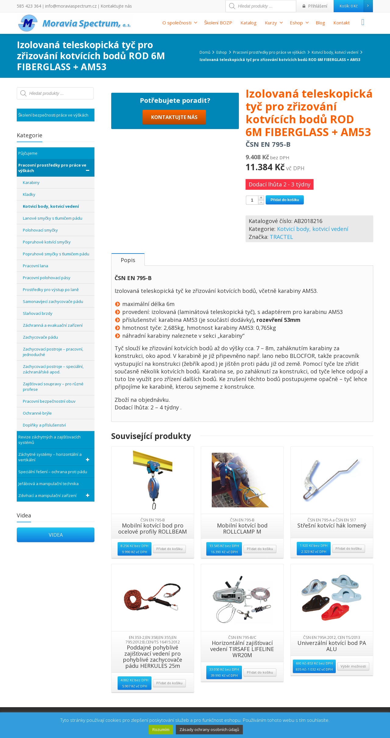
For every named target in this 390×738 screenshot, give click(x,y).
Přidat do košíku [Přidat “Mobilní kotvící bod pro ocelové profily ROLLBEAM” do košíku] (169, 563)
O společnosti (179, 23)
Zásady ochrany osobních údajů (209, 729)
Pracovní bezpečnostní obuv (49, 401)
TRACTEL (281, 236)
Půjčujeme (27, 153)
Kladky (29, 194)
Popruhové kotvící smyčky (47, 242)
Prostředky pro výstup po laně (51, 289)
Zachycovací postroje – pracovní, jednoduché (53, 351)
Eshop (299, 23)
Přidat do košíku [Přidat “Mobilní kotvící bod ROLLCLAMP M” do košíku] (260, 563)
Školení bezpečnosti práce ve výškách (53, 115)
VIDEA (56, 534)
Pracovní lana (35, 265)
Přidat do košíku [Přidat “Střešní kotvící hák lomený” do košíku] (348, 562)
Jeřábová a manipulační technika (48, 483)
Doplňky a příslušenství (44, 425)
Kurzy (274, 23)
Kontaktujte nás (104, 6)
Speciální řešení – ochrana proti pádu (52, 471)
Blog (320, 23)
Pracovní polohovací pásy (46, 277)
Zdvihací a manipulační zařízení (54, 495)
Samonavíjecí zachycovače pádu (53, 301)
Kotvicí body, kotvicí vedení (312, 228)
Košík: (356, 6)
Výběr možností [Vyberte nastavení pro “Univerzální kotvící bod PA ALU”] (353, 680)
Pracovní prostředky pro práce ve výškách (54, 167)
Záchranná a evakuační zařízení (53, 325)
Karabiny (31, 182)
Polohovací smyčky (40, 230)
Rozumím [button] (160, 729)
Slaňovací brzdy (37, 313)
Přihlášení (316, 6)
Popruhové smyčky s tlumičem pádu (56, 254)
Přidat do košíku (285, 200)
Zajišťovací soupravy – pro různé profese (53, 386)
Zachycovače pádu (40, 337)
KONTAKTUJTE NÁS (174, 239)
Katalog (248, 23)
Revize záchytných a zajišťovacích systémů (49, 439)
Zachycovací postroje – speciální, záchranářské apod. (53, 369)
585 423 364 (27, 6)
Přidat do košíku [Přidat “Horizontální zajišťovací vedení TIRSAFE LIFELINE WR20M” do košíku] (260, 686)
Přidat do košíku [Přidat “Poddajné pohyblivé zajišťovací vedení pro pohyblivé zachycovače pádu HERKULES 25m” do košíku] (169, 697)
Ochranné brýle (37, 413)
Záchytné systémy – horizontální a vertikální (54, 457)
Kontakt (341, 23)
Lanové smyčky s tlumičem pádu (52, 218)
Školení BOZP (218, 23)
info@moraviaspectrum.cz (64, 6)
